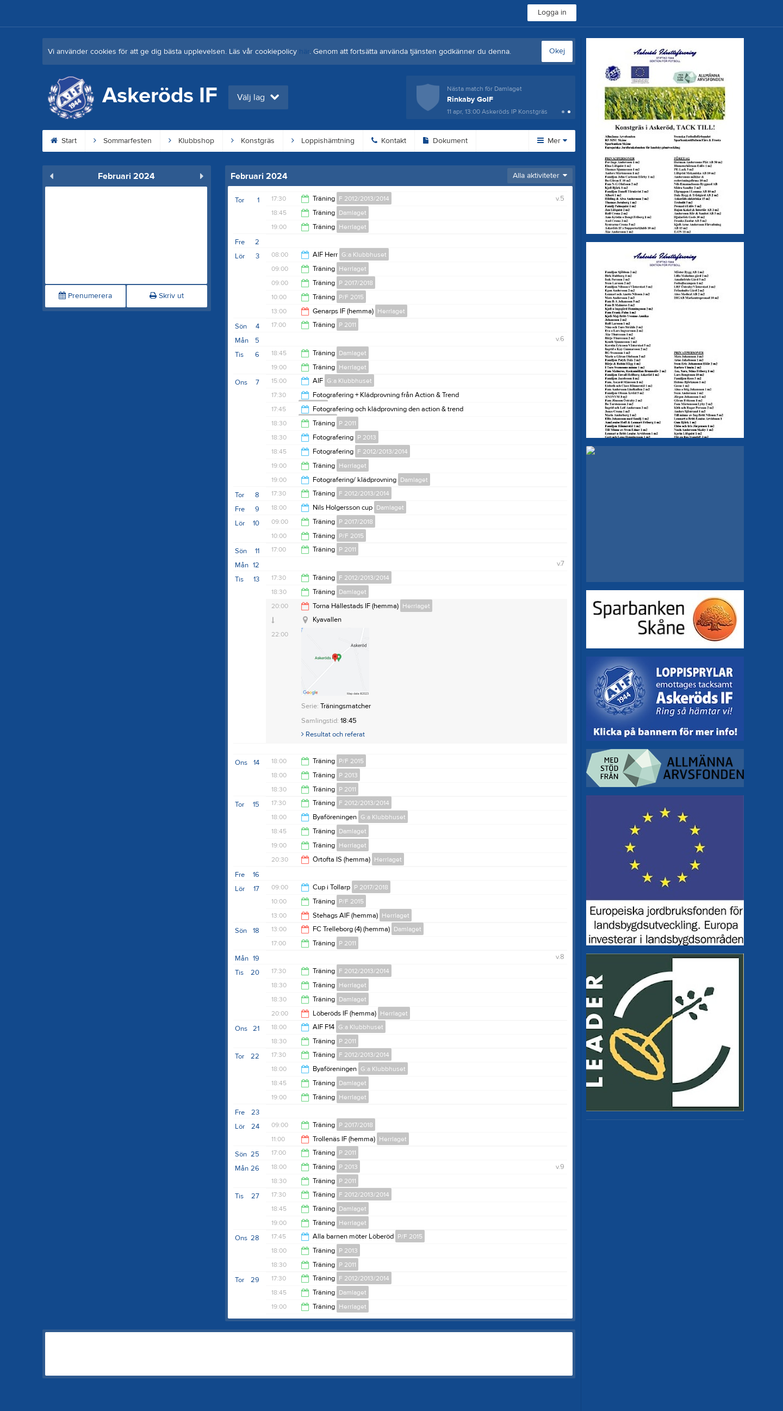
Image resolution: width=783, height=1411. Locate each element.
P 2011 (347, 324)
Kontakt (388, 141)
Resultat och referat (333, 734)
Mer (552, 141)
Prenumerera (85, 296)
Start (64, 141)
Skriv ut (167, 296)
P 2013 (366, 437)
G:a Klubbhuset (364, 254)
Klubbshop (191, 141)
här (304, 52)
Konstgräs (253, 141)
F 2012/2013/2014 (364, 198)
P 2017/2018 (356, 283)
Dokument (445, 141)
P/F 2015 (351, 297)
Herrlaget (352, 226)
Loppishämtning (323, 141)
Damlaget (352, 212)
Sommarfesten (123, 141)
